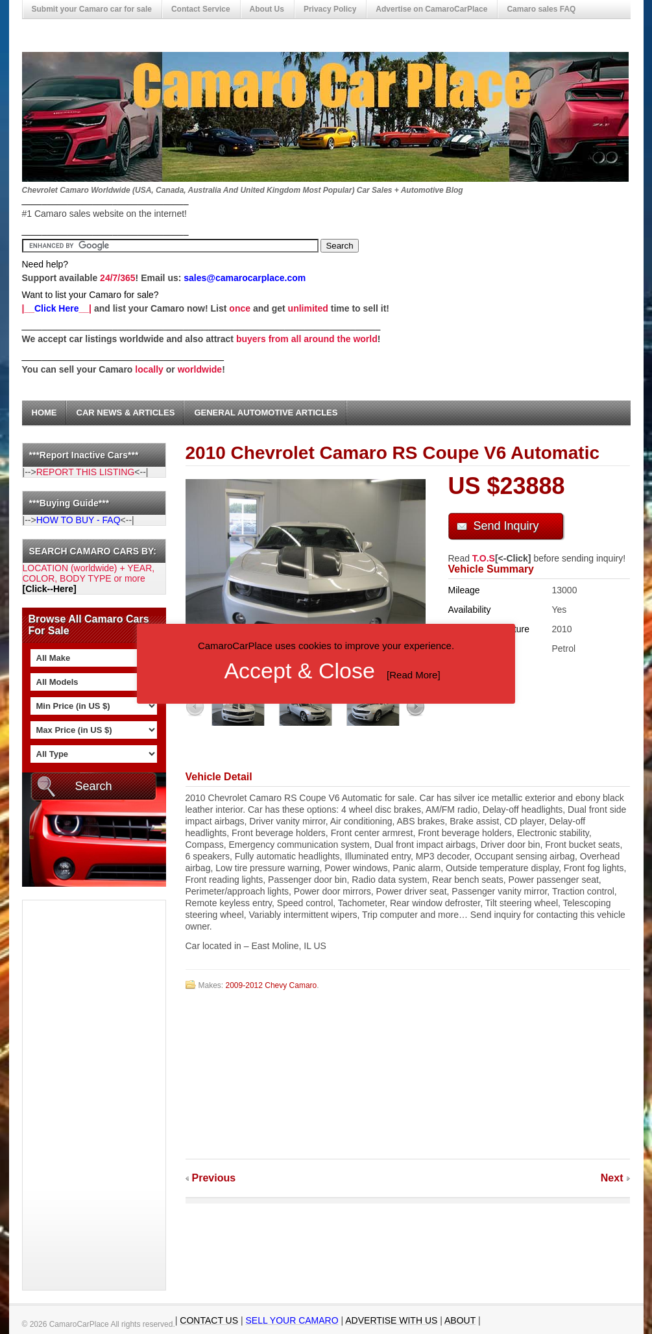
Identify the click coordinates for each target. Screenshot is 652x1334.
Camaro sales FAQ (541, 9)
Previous (214, 1177)
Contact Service (200, 9)
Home (44, 412)
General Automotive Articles (265, 412)
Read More (413, 674)
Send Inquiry (506, 525)
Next (612, 1177)
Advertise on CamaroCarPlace (431, 9)
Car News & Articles (126, 412)
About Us (267, 9)
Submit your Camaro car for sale (92, 9)
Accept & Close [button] (299, 670)
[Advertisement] (75, 1095)
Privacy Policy (330, 9)
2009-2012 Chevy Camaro (271, 985)
